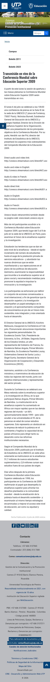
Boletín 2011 (15, 59)
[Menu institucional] (5, 6)
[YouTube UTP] (23, 526)
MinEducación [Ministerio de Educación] (26, 600)
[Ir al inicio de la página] (46, 665)
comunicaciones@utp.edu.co (28, 556)
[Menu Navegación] (9, 33)
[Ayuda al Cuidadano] (36, 526)
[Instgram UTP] (27, 526)
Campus (13, 51)
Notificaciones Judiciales (25, 650)
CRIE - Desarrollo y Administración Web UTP (25, 674)
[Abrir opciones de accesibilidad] (3, 126)
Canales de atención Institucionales (25, 647)
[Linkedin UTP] (32, 526)
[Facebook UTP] (14, 526)
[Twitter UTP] (18, 526)
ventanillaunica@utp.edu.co (30, 643)
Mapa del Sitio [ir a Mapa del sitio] (25, 666)
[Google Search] (38, 33)
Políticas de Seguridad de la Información (25, 662)
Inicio (7, 41)
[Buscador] (46, 33)
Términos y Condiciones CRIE (24, 658)
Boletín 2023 (15, 67)
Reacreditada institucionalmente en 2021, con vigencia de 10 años (25, 590)
